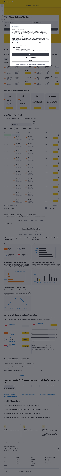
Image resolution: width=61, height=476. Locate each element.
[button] (30, 54)
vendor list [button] (16, 40)
